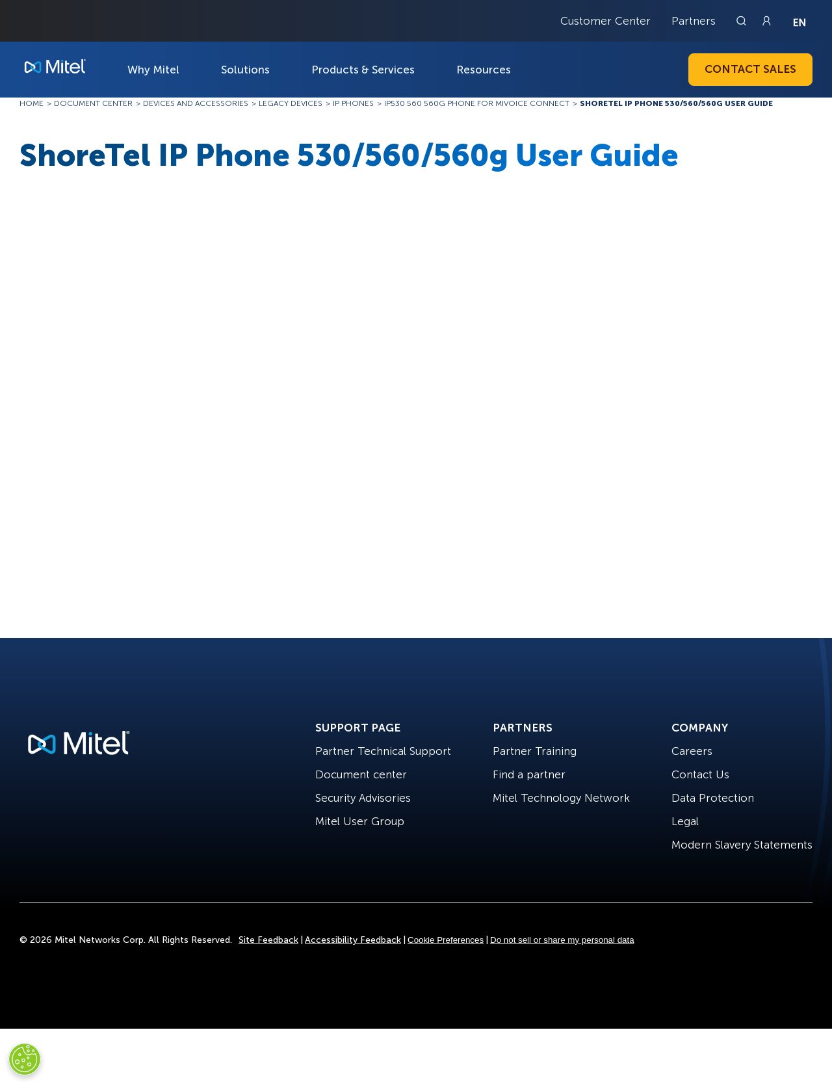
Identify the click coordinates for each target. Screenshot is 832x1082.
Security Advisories (363, 797)
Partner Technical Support (383, 751)
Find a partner (529, 774)
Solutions (245, 69)
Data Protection (712, 797)
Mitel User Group (359, 821)
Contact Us (700, 774)
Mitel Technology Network (561, 797)
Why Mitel (153, 69)
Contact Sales (750, 68)
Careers (691, 751)
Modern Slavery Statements (741, 844)
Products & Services (363, 69)
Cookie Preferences (446, 940)
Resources (483, 69)
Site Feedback (268, 939)
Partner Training (535, 751)
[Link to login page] (766, 20)
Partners (693, 20)
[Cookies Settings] (24, 1059)
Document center (361, 774)
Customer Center (605, 20)
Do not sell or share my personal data (562, 940)
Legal (685, 821)
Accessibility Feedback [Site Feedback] (353, 939)
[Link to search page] (742, 20)
